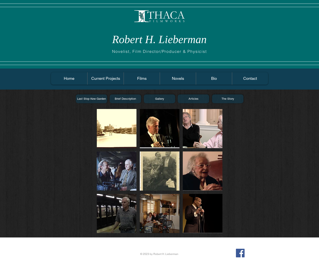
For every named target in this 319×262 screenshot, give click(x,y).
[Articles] (193, 98)
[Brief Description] (125, 98)
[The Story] (227, 98)
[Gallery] (159, 98)
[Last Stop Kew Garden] (91, 98)
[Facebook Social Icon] (240, 253)
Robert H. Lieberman (159, 39)
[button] (116, 128)
